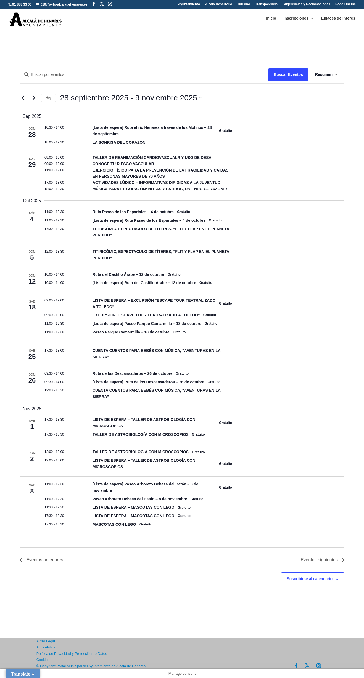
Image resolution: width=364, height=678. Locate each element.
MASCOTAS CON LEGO (114, 524)
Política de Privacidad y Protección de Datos (71, 654)
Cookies (42, 660)
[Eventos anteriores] (23, 98)
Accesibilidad (46, 647)
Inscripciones (295, 18)
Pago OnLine (345, 4)
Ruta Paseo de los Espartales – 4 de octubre (133, 212)
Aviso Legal (45, 641)
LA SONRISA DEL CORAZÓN (119, 142)
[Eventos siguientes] (33, 98)
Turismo (243, 4)
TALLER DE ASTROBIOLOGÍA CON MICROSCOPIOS (141, 434)
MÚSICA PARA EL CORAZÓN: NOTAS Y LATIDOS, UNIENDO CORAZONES (160, 189)
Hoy (48, 98)
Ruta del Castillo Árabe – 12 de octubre (128, 274)
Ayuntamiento (189, 4)
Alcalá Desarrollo (218, 4)
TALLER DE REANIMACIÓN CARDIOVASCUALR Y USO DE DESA (152, 157)
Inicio (271, 18)
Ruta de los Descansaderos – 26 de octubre (132, 373)
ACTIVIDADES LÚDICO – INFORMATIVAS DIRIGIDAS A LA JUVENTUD (156, 182)
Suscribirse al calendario (310, 578)
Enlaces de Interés (338, 18)
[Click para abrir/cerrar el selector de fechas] (131, 97)
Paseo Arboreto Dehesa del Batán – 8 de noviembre (140, 499)
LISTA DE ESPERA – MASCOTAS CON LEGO (133, 507)
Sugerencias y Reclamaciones (306, 4)
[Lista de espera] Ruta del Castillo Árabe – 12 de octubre (144, 283)
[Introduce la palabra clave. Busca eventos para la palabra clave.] (144, 74)
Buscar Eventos (288, 74)
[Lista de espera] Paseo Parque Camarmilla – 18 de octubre (147, 323)
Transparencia (266, 4)
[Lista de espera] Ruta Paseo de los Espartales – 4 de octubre (149, 220)
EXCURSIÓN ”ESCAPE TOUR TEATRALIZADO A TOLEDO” (146, 315)
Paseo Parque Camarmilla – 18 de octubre (131, 332)
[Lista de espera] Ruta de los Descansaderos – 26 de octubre (148, 382)
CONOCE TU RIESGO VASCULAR (123, 164)
